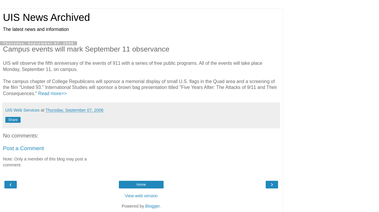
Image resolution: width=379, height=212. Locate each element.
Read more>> (52, 93)
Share (13, 120)
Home (141, 185)
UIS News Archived (46, 17)
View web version (141, 195)
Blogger (152, 206)
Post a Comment (23, 148)
